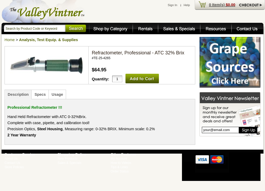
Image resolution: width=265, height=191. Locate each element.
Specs (40, 94)
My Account (119, 158)
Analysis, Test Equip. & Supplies (48, 40)
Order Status (120, 171)
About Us (11, 158)
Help (187, 5)
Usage (57, 94)
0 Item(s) (222, 5)
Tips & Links (119, 167)
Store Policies (14, 167)
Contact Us (12, 163)
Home (10, 40)
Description (18, 94)
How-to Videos (121, 163)
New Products (67, 158)
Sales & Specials (69, 163)
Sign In (172, 5)
